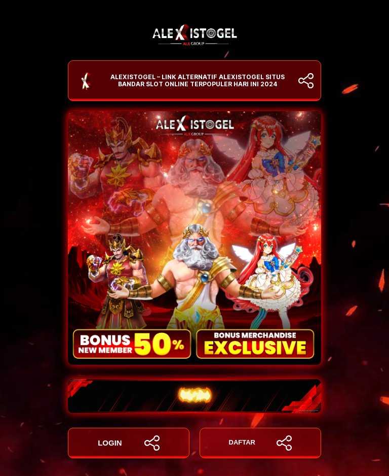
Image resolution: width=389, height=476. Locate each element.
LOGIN (129, 443)
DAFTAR (260, 443)
